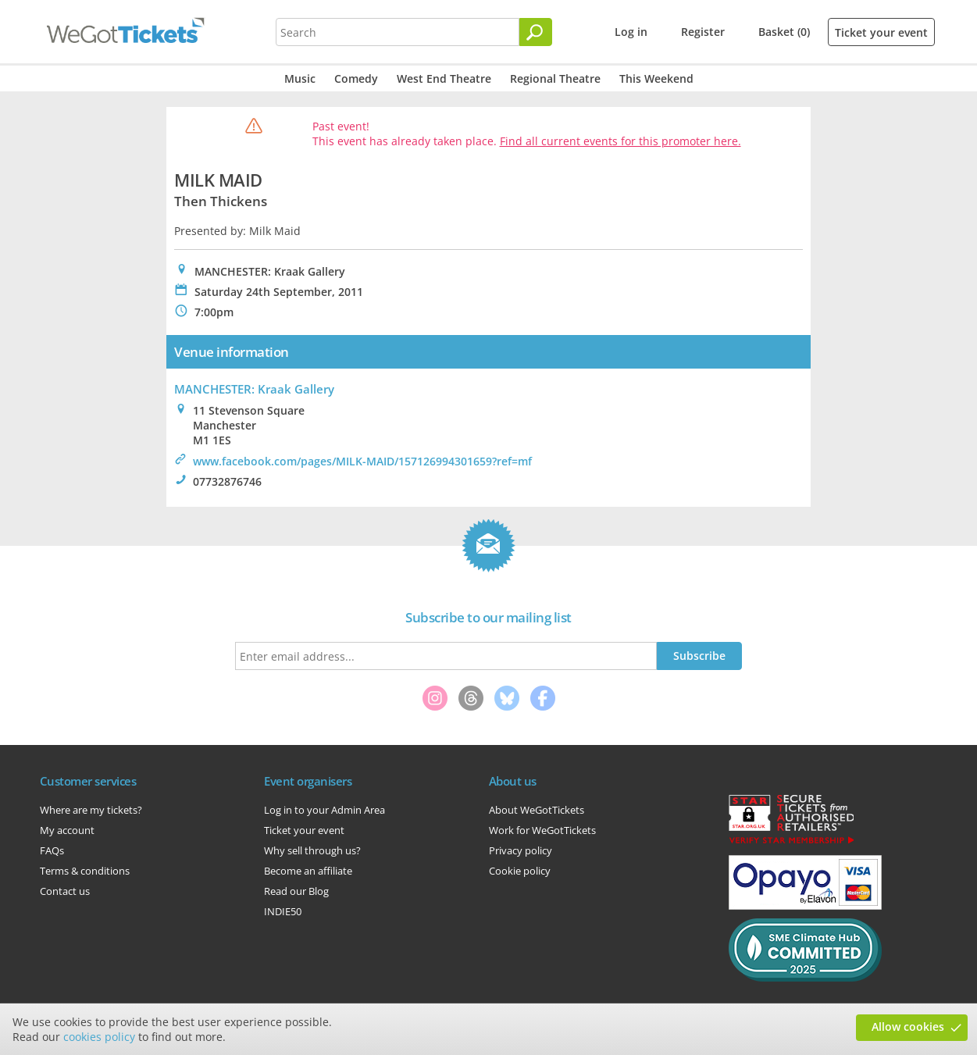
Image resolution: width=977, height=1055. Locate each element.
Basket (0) (784, 31)
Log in (631, 31)
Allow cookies (908, 1026)
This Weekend (656, 78)
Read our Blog (296, 891)
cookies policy (99, 1036)
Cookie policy (520, 871)
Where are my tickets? (91, 810)
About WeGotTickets (536, 810)
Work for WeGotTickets (542, 830)
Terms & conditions (85, 871)
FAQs (52, 850)
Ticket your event (881, 32)
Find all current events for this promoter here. (620, 141)
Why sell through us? (312, 850)
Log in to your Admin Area (324, 810)
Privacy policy (520, 850)
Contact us (65, 891)
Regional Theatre (555, 78)
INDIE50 (282, 911)
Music (300, 78)
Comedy (356, 78)
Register (703, 31)
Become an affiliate (308, 871)
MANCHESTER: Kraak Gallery (254, 389)
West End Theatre (444, 78)
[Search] (535, 32)
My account (67, 830)
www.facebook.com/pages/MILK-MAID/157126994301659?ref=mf (362, 461)
